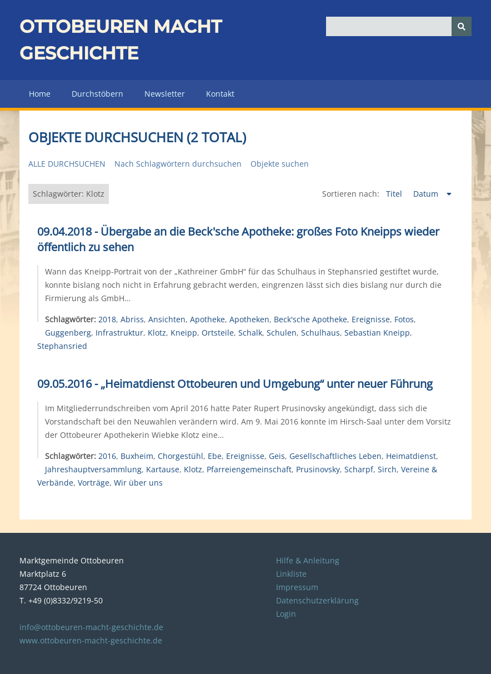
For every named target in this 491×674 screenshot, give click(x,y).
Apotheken (249, 319)
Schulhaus (320, 332)
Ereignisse (371, 319)
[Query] (399, 26)
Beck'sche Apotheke (310, 319)
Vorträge (93, 482)
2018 (107, 319)
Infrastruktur (119, 332)
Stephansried (62, 346)
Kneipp (184, 332)
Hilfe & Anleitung (307, 560)
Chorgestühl (180, 456)
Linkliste (291, 573)
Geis (277, 456)
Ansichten (167, 319)
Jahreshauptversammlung (93, 469)
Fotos (404, 319)
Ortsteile (218, 332)
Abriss (132, 319)
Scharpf (358, 469)
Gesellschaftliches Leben (335, 456)
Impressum (297, 587)
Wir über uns (138, 482)
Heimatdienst (411, 456)
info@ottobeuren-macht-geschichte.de (91, 627)
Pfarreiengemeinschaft (249, 469)
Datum (426, 193)
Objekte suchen (279, 163)
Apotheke (207, 319)
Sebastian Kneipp (377, 332)
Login (286, 613)
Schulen (282, 332)
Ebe (215, 456)
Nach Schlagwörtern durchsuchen (178, 163)
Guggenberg (68, 332)
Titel (395, 193)
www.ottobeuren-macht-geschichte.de (90, 640)
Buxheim (137, 456)
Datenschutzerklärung (317, 600)
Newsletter (164, 93)
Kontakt (220, 93)
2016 (107, 456)
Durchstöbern (97, 93)
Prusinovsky (318, 469)
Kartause (162, 469)
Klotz (157, 332)
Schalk (250, 332)
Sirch (387, 469)
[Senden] (462, 26)
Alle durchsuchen (67, 163)
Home (40, 93)
